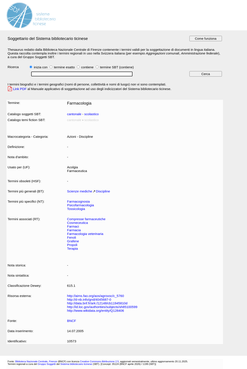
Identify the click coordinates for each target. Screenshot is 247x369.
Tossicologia (76, 209)
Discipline (103, 191)
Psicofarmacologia (80, 205)
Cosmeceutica (77, 223)
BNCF (71, 321)
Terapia (72, 248)
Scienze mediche (79, 191)
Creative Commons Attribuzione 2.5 (99, 361)
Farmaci (73, 226)
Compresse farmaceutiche (86, 219)
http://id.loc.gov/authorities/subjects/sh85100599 (102, 307)
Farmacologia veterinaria (85, 234)
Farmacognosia (78, 201)
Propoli (72, 245)
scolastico (91, 114)
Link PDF (20, 89)
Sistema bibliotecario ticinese (76, 364)
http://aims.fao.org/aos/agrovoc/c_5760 (95, 296)
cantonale (74, 114)
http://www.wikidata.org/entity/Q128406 (95, 310)
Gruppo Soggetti (47, 364)
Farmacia (74, 230)
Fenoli (71, 237)
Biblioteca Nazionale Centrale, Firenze (36, 361)
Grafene (73, 241)
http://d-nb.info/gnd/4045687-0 (89, 299)
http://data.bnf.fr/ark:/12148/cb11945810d (97, 303)
